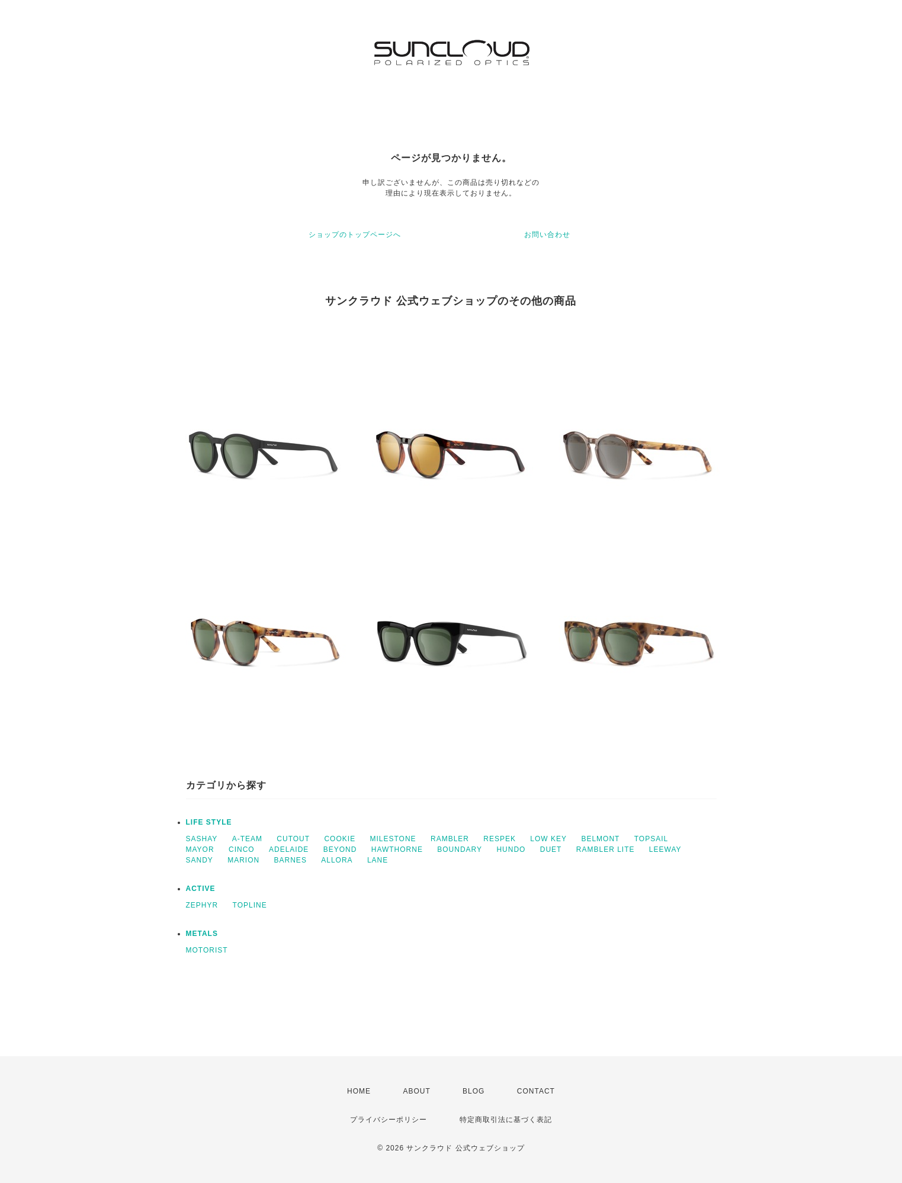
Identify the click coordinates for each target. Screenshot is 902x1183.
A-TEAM (247, 839)
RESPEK (499, 839)
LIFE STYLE (209, 822)
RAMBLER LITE (605, 849)
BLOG (473, 1091)
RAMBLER (450, 839)
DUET (551, 849)
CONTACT (536, 1091)
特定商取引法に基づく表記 (506, 1119)
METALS (202, 933)
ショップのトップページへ (355, 234)
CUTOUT (293, 839)
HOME (359, 1091)
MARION (243, 860)
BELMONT (600, 839)
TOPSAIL (651, 839)
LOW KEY (548, 839)
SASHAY (202, 839)
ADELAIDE (289, 849)
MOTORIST (207, 950)
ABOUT (416, 1091)
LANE (377, 860)
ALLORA (336, 860)
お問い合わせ (547, 234)
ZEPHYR (202, 905)
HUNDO (510, 849)
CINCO (242, 849)
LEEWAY (665, 849)
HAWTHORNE (397, 849)
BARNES (290, 860)
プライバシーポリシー (388, 1119)
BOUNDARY (459, 849)
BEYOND (340, 849)
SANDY (199, 860)
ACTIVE (201, 888)
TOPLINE (250, 905)
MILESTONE (393, 839)
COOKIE (339, 839)
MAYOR (200, 849)
